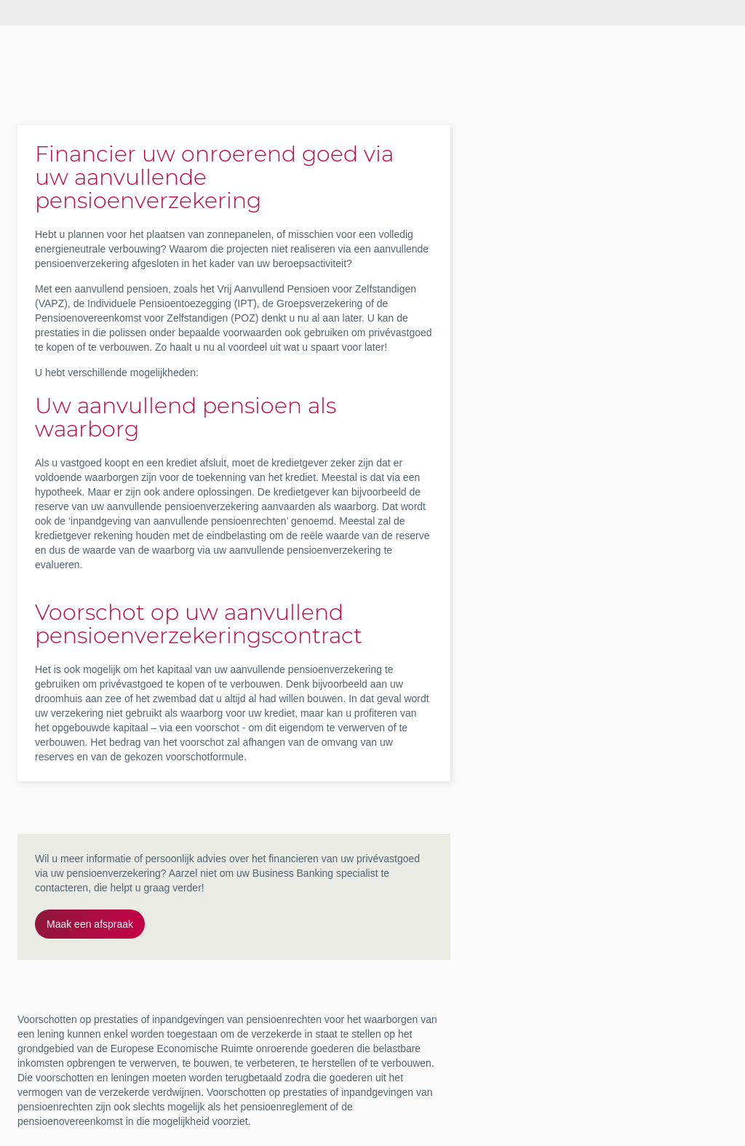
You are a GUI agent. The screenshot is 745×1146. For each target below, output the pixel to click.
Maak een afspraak (90, 924)
